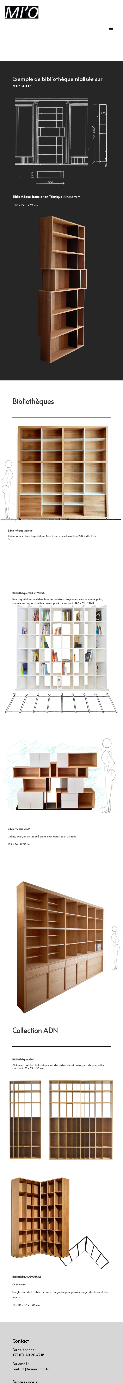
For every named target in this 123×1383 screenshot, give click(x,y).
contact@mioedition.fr (30, 1368)
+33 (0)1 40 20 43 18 (28, 1354)
